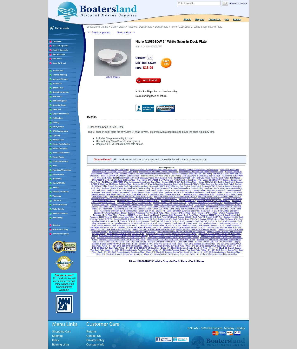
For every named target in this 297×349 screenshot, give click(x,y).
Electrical (57, 109)
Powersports (58, 174)
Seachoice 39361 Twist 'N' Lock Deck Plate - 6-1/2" (156, 198)
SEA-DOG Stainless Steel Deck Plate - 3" (201, 244)
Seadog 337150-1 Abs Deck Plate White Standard (153, 229)
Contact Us (214, 19)
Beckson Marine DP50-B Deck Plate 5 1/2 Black (156, 217)
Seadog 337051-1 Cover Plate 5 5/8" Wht (224, 227)
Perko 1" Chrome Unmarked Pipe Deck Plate (218, 254)
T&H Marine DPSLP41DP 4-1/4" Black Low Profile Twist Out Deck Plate (142, 178)
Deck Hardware (59, 105)
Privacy (237, 19)
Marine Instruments (61, 153)
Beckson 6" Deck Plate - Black (183, 213)
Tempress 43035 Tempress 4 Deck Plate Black (138, 215)
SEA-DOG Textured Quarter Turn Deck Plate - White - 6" (186, 250)
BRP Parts (57, 96)
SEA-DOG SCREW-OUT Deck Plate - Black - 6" (149, 248)
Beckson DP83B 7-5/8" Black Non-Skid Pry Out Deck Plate (181, 190)
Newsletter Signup (61, 234)
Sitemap (57, 335)
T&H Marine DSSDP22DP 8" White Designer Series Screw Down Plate (131, 182)
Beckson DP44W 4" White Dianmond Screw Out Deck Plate (208, 184)
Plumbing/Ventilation (62, 170)
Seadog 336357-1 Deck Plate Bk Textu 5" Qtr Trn (135, 223)
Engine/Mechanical (61, 114)
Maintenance (58, 140)
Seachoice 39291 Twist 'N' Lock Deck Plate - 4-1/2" (219, 196)
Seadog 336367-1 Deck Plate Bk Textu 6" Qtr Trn (160, 225)
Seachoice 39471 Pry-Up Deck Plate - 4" (213, 201)
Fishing (56, 122)
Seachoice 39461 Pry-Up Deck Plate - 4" (177, 201)
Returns (91, 331)
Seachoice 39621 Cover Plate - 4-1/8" (132, 194)
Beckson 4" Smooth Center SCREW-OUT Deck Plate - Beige (174, 236)
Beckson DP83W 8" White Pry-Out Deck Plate (120, 176)
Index (55, 340)
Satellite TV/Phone (61, 192)
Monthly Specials (60, 50)
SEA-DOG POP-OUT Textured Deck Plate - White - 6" (176, 254)
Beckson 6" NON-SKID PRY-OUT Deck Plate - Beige (217, 242)
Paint (55, 166)
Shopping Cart (61, 331)
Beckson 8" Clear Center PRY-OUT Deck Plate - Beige (114, 244)
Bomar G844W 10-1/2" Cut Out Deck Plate (215, 182)
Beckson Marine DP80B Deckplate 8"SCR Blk (125, 234)
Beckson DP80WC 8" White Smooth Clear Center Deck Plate (145, 174)
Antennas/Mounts (60, 79)
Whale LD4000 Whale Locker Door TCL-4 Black (173, 205)
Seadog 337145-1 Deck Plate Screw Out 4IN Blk (111, 229)
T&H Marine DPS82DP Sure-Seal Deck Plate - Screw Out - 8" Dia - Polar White (195, 211)
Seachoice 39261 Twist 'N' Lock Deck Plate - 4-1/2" (131, 196)
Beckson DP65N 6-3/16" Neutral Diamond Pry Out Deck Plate (177, 188)
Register (199, 19)
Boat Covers (58, 88)
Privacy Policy (95, 340)
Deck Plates (161, 26)
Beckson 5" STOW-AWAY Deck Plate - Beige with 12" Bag (122, 242)
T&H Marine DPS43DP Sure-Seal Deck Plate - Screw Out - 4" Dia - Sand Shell (146, 209)
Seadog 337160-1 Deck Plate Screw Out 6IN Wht (196, 229)
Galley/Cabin (58, 127)
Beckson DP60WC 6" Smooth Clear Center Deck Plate (114, 172)
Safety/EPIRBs (59, 183)
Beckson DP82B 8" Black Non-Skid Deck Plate (191, 174)
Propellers (57, 179)
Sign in (187, 19)
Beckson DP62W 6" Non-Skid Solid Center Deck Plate (201, 172)
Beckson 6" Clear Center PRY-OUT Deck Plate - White (170, 242)
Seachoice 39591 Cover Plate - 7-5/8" (198, 194)
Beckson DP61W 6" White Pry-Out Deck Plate (158, 172)
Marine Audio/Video (61, 144)
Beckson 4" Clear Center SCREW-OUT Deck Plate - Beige (121, 238)
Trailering (57, 196)
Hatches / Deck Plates (140, 26)
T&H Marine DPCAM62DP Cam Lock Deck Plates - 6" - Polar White (176, 207)
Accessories (58, 70)
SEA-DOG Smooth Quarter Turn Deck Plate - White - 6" (138, 250)
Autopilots (57, 83)
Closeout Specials (61, 46)
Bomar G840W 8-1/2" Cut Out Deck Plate (179, 182)
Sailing (56, 187)
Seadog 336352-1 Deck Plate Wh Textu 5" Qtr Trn (200, 221)
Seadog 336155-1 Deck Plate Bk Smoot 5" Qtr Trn (135, 219)
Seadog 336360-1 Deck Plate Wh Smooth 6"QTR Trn (180, 223)
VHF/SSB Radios (60, 205)
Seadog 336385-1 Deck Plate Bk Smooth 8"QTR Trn (139, 227)
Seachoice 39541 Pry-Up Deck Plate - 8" (169, 203)
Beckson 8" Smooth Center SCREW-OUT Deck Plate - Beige (171, 234)
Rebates (56, 225)
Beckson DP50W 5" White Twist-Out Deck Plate (198, 170)
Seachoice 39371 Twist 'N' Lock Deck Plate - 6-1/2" (200, 198)
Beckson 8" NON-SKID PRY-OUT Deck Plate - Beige (161, 244)
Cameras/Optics (60, 101)
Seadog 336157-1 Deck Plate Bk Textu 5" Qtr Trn (178, 219)
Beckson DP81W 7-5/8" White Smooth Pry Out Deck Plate (131, 190)
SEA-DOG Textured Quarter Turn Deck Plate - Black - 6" (131, 252)
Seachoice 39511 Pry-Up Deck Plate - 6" (134, 203)
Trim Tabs (57, 200)
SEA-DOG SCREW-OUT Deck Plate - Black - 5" (215, 246)
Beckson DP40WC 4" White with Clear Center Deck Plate (153, 170)
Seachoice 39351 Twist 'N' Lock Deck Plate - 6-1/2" (112, 198)
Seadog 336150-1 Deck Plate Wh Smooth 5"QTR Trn (200, 217)
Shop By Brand (59, 63)
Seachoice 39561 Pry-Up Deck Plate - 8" (205, 203)
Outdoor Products (60, 161)
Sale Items (57, 59)
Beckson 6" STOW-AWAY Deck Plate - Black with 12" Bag (171, 240)
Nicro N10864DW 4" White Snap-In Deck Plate (201, 176)
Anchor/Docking (60, 75)
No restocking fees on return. (151, 96)
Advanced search (238, 3)
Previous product (99, 32)
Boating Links (61, 344)
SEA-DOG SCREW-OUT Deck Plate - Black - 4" (132, 246)
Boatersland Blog (60, 229)
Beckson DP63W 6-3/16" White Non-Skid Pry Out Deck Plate (175, 186)
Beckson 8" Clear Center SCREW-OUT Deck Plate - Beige (123, 236)
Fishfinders (58, 118)
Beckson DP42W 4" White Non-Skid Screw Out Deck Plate (157, 184)
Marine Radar (58, 157)
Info (227, 19)
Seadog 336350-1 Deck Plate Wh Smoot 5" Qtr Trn (156, 221)
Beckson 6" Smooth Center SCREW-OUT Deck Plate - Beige (172, 238)
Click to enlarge (112, 77)
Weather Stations (60, 213)
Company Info (95, 344)
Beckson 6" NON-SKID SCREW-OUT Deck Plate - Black (122, 240)
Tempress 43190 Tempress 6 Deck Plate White (179, 215)
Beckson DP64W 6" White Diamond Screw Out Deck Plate (126, 188)
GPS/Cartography (60, 131)
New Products (59, 54)
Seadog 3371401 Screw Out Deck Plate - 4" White (131, 205)
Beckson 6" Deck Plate (229, 170)
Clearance (57, 41)
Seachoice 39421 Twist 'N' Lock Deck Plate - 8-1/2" (138, 201)
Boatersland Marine (97, 26)
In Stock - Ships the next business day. (157, 91)
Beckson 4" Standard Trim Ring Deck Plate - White (148, 213)
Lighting (56, 135)
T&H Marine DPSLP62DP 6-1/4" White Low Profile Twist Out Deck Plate (167, 180)
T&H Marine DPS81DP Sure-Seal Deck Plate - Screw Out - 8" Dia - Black (130, 211)
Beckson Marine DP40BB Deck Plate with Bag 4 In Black (132, 231)
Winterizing (57, 218)
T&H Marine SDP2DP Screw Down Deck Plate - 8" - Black (122, 207)
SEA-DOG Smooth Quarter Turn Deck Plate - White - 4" (194, 248)
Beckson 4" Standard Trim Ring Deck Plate (110, 170)
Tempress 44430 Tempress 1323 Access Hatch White (112, 217)
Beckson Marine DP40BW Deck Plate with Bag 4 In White (181, 231)
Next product (126, 32)
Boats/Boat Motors (61, 92)
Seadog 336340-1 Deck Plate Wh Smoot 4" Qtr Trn (221, 219)
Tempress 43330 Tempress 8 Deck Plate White (219, 215)
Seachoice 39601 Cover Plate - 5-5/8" (165, 194)
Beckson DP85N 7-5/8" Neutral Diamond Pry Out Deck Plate (190, 192)
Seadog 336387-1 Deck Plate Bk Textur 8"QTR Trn (184, 227)
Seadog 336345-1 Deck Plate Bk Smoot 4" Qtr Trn (112, 221)
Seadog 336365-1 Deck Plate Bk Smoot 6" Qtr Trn (117, 225)
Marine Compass (60, 148)
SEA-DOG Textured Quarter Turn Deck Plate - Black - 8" (129, 254)
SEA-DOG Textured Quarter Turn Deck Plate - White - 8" (179, 252)
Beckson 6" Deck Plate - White (211, 213)
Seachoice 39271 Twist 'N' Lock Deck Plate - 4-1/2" (175, 196)
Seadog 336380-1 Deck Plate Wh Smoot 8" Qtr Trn (203, 225)
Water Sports (58, 209)
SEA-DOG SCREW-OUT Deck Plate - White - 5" (174, 246)
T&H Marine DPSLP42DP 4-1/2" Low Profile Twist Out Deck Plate (201, 178)
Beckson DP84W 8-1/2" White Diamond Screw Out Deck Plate (137, 192)
